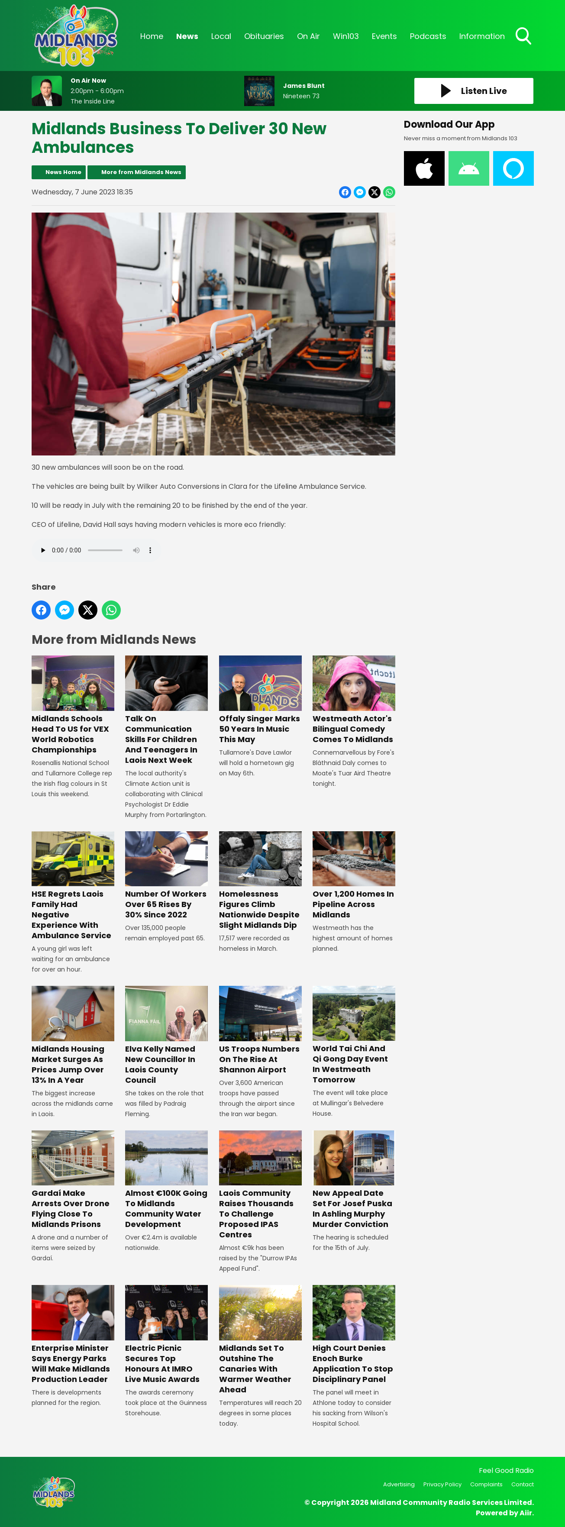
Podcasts (428, 36)
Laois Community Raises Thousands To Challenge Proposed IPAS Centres (260, 1185)
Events (384, 36)
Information (482, 36)
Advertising (399, 1484)
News (187, 36)
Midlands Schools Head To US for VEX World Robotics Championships (73, 705)
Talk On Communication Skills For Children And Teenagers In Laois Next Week (166, 710)
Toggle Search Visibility (524, 36)
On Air (308, 36)
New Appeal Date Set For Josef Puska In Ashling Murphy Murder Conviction (353, 1180)
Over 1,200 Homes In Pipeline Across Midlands (353, 875)
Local (221, 36)
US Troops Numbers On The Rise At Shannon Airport (260, 1030)
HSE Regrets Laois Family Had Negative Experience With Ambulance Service (73, 886)
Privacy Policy (442, 1484)
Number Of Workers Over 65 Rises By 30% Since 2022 (166, 875)
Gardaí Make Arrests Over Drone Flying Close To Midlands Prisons (73, 1180)
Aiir (526, 1513)
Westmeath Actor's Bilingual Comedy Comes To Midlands (353, 699)
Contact (522, 1484)
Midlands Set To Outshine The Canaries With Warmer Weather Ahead (260, 1340)
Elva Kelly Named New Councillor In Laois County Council (166, 1035)
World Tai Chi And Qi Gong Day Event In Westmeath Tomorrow (353, 1035)
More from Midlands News (141, 172)
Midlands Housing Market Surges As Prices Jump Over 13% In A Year (73, 1035)
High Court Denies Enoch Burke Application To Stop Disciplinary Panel (353, 1334)
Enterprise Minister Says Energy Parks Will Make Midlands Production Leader (73, 1334)
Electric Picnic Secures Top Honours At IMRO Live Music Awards (166, 1334)
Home (151, 36)
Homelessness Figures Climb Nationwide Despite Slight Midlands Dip (260, 880)
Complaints (486, 1484)
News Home (63, 172)
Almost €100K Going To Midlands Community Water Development (166, 1180)
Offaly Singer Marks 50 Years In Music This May (260, 699)
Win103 (346, 36)
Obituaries (264, 36)
